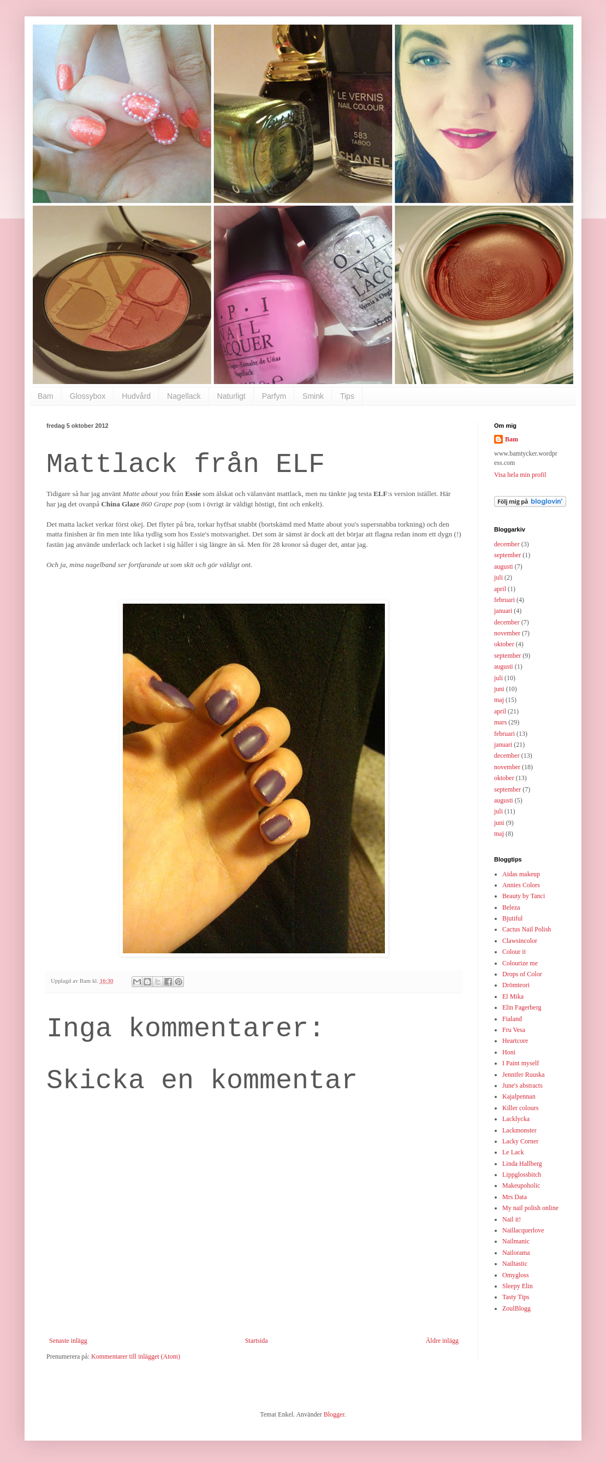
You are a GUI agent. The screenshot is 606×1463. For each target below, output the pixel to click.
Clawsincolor (519, 941)
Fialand (512, 1019)
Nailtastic (514, 1263)
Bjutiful (512, 918)
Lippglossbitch (521, 1174)
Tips (347, 396)
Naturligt (231, 396)
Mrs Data (514, 1197)
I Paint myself (520, 1063)
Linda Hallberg (522, 1163)
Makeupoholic (521, 1185)
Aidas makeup (521, 874)
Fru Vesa (513, 1030)
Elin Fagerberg (521, 1007)
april (500, 589)
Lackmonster (519, 1130)
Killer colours (520, 1108)
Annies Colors (521, 885)
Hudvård (136, 396)
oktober (504, 644)
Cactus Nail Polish (526, 929)
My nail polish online (530, 1208)
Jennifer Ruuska (523, 1074)
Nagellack (183, 396)
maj (499, 700)
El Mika (513, 996)
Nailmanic (516, 1241)
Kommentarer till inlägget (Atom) (135, 1356)
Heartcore (515, 1041)
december (507, 544)
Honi (508, 1052)
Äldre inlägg (442, 1340)
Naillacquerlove (523, 1230)
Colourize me (520, 963)
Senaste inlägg (68, 1340)
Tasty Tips (516, 1297)
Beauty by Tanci (523, 896)
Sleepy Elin (517, 1286)
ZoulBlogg (516, 1308)
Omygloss (515, 1275)
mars (500, 722)
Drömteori (516, 985)
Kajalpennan (519, 1096)
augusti (503, 566)
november (507, 633)
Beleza (511, 907)
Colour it (514, 951)
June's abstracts (522, 1085)
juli (498, 577)
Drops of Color (522, 974)
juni (499, 689)
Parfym (274, 396)
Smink (313, 396)
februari (504, 600)
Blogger (334, 1414)
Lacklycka (516, 1119)
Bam (46, 396)
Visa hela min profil (520, 475)
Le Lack (513, 1152)
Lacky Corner (520, 1141)
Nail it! (511, 1219)
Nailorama (516, 1252)
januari (503, 611)
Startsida (256, 1340)
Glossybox (87, 396)
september (507, 555)
